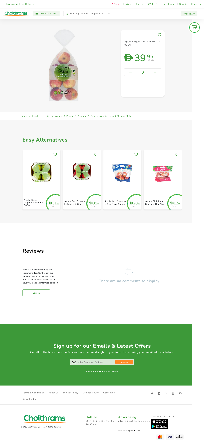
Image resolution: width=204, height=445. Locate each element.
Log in (36, 292)
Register (196, 4)
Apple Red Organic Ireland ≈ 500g (74, 202)
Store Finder (29, 399)
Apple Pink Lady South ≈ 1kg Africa (155, 202)
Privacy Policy (70, 392)
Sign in (183, 4)
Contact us (109, 392)
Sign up (124, 361)
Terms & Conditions (33, 392)
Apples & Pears (64, 116)
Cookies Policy (91, 392)
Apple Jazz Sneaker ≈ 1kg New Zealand (115, 202)
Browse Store (46, 13)
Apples (82, 116)
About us (53, 392)
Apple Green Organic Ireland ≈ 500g (33, 203)
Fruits (46, 116)
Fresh (35, 116)
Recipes (127, 4)
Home (23, 116)
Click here (98, 371)
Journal (140, 4)
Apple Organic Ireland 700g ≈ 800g (111, 116)
